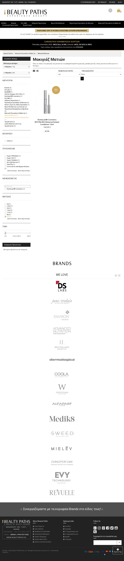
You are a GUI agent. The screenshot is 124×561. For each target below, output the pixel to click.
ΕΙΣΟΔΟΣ (112, 2)
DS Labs (7, 90)
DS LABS (7, 98)
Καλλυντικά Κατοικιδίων (43, 542)
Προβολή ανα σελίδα (65, 71)
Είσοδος (68, 526)
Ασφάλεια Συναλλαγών (42, 531)
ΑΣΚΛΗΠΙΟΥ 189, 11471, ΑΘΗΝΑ (12, 2)
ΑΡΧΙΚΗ (3, 23)
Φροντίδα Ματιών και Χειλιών (15, 107)
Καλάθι (67, 537)
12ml (8, 210)
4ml (8, 217)
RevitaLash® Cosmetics (15, 189)
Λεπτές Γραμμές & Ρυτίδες (13, 94)
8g (8, 214)
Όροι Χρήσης (39, 529)
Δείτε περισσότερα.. (24, 171)
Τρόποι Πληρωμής (40, 537)
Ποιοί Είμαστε (39, 526)
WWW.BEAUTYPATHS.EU (16, 537)
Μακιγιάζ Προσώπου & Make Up (25, 53)
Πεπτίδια (10, 164)
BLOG (120, 2)
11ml (8, 212)
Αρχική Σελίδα (8, 53)
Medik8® (7, 92)
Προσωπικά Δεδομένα (42, 534)
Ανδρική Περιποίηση (11, 100)
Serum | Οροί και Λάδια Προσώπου (16, 105)
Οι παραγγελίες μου (71, 534)
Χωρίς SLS (10, 158)
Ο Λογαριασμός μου (71, 531)
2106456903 (31, 2)
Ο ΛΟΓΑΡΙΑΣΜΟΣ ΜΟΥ (88, 2)
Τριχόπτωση (9, 122)
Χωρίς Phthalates (13, 156)
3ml (8, 208)
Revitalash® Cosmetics (12, 96)
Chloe (9, 141)
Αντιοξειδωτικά (12, 162)
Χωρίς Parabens (12, 160)
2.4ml (9, 206)
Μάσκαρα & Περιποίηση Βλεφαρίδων (17, 117)
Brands (7, 88)
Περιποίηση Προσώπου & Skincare (16, 102)
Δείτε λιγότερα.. (12, 171)
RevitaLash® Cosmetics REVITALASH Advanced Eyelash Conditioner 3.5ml (47, 122)
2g (8, 204)
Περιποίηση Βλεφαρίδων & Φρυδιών (16, 109)
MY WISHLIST (102, 2)
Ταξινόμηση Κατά (87, 71)
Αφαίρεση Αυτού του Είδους (29, 67)
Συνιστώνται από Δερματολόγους (18, 166)
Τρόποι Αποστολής (41, 539)
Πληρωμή (68, 539)
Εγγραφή (68, 529)
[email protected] (20, 534)
